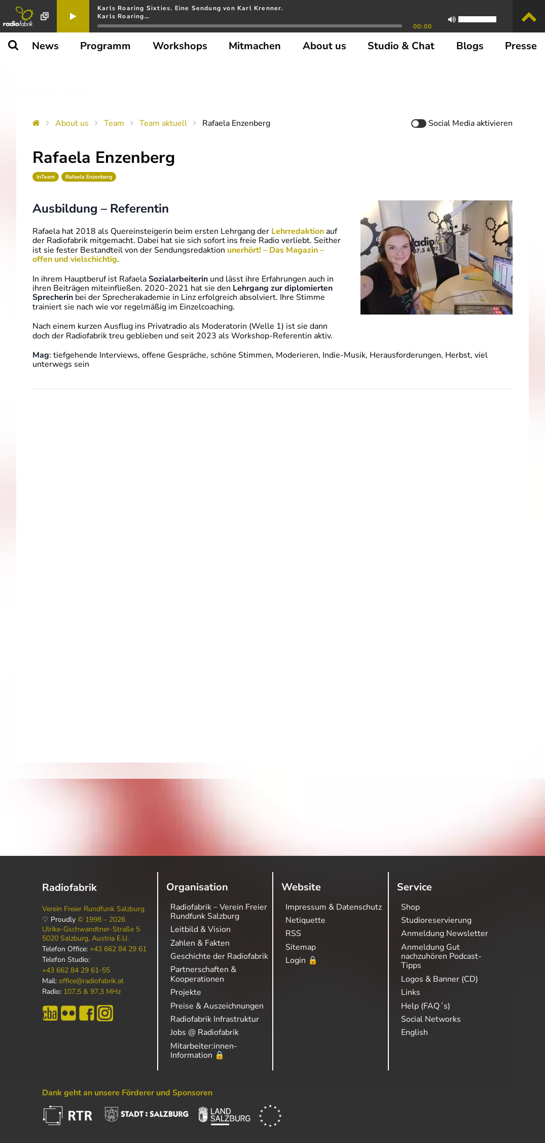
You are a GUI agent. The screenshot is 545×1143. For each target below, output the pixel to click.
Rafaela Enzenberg (88, 177)
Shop (410, 907)
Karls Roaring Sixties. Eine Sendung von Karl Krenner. (190, 8)
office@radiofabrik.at (91, 981)
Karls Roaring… (123, 16)
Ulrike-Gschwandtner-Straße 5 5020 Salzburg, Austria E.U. (91, 934)
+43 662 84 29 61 (118, 949)
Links (410, 992)
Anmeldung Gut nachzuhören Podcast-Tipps (441, 957)
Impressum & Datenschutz (333, 907)
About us (72, 123)
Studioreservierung (436, 920)
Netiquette (305, 920)
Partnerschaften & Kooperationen (203, 974)
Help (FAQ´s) (425, 1006)
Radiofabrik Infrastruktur (214, 1019)
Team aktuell (163, 123)
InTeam (46, 177)
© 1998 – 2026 (101, 919)
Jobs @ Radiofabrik (204, 1032)
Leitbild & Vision (200, 929)
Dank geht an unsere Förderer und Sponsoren (127, 1092)
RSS (293, 933)
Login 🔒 (301, 960)
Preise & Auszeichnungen (217, 1006)
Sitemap (300, 947)
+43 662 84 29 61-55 (76, 970)
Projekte (185, 992)
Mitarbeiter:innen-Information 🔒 (203, 1051)
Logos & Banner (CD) (439, 979)
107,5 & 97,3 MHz (92, 991)
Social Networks (431, 1019)
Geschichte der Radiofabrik (219, 956)
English (414, 1032)
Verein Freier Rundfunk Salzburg (93, 909)
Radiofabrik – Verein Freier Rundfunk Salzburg (218, 912)
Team (114, 123)
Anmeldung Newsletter (444, 933)
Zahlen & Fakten (200, 943)
